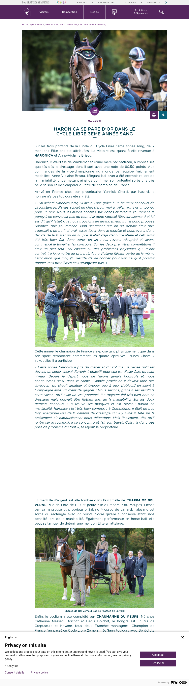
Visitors (44, 12)
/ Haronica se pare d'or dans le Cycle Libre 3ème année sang (75, 25)
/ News (38, 25)
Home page (28, 25)
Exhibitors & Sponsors (141, 12)
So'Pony (81, 2)
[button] (44, 12)
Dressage (153, 2)
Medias (94, 12)
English (11, 637)
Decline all (158, 663)
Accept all (158, 654)
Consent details (14, 672)
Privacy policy (39, 672)
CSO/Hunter (106, 2)
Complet (130, 2)
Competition (69, 12)
